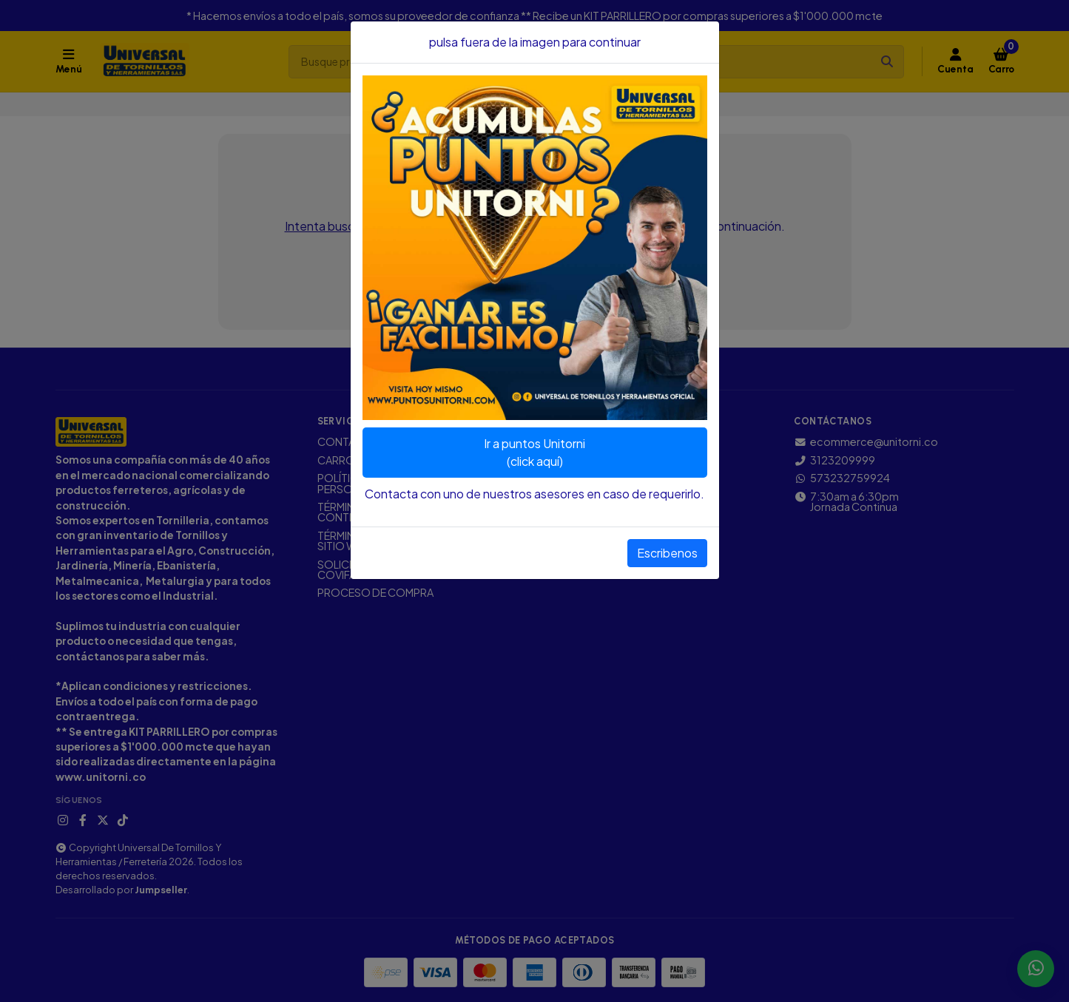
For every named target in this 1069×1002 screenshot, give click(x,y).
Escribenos (667, 553)
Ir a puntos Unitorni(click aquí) (534, 452)
